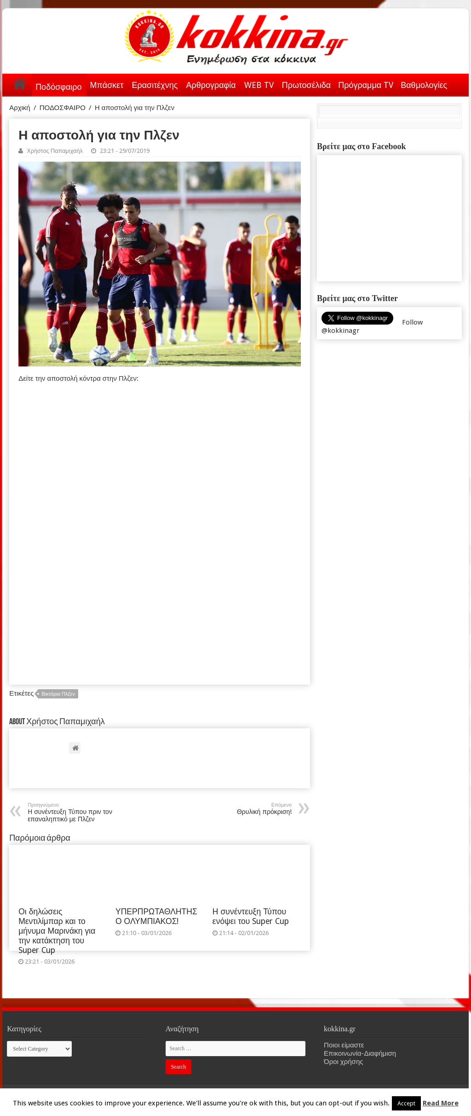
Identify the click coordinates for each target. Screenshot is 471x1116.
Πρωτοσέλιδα (306, 85)
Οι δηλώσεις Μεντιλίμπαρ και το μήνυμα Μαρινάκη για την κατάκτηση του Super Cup (56, 931)
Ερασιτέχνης (155, 85)
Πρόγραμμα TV (365, 85)
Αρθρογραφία (211, 85)
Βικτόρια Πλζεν (58, 694)
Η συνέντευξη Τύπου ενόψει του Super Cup (251, 916)
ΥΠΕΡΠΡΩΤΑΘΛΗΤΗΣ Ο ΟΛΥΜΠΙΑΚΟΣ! (156, 916)
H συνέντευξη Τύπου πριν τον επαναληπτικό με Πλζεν (75, 812)
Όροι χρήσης (343, 1062)
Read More (441, 1103)
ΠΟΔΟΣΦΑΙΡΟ (63, 108)
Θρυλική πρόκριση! (244, 808)
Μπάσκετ (107, 85)
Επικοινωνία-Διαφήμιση (360, 1053)
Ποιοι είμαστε (344, 1045)
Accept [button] (406, 1103)
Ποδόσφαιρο (58, 87)
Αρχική (20, 83)
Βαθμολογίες (424, 85)
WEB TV (259, 85)
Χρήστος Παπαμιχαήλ (55, 150)
